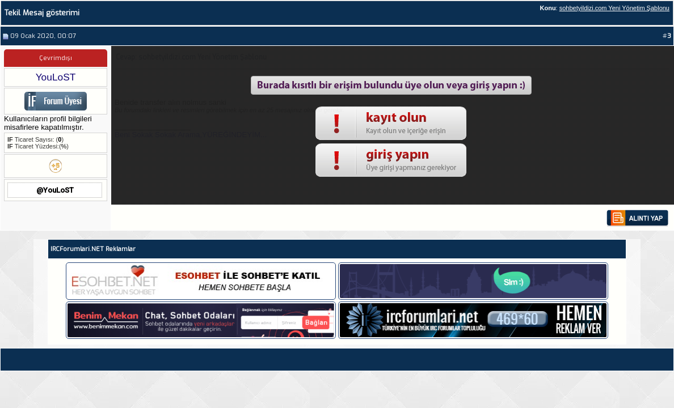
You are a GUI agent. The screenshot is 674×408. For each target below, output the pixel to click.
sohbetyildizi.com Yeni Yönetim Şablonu (614, 8)
